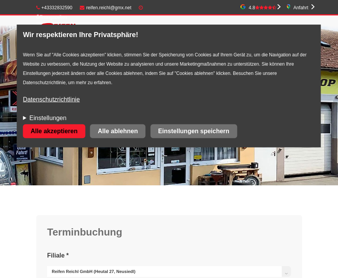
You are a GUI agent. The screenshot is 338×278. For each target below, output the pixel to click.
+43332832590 (54, 7)
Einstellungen (47, 118)
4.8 (262, 7)
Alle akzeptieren (53, 131)
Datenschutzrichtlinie (51, 99)
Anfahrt (300, 7)
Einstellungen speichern (193, 131)
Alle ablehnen (118, 131)
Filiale (58, 255)
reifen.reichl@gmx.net (105, 7)
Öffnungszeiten (51, 17)
